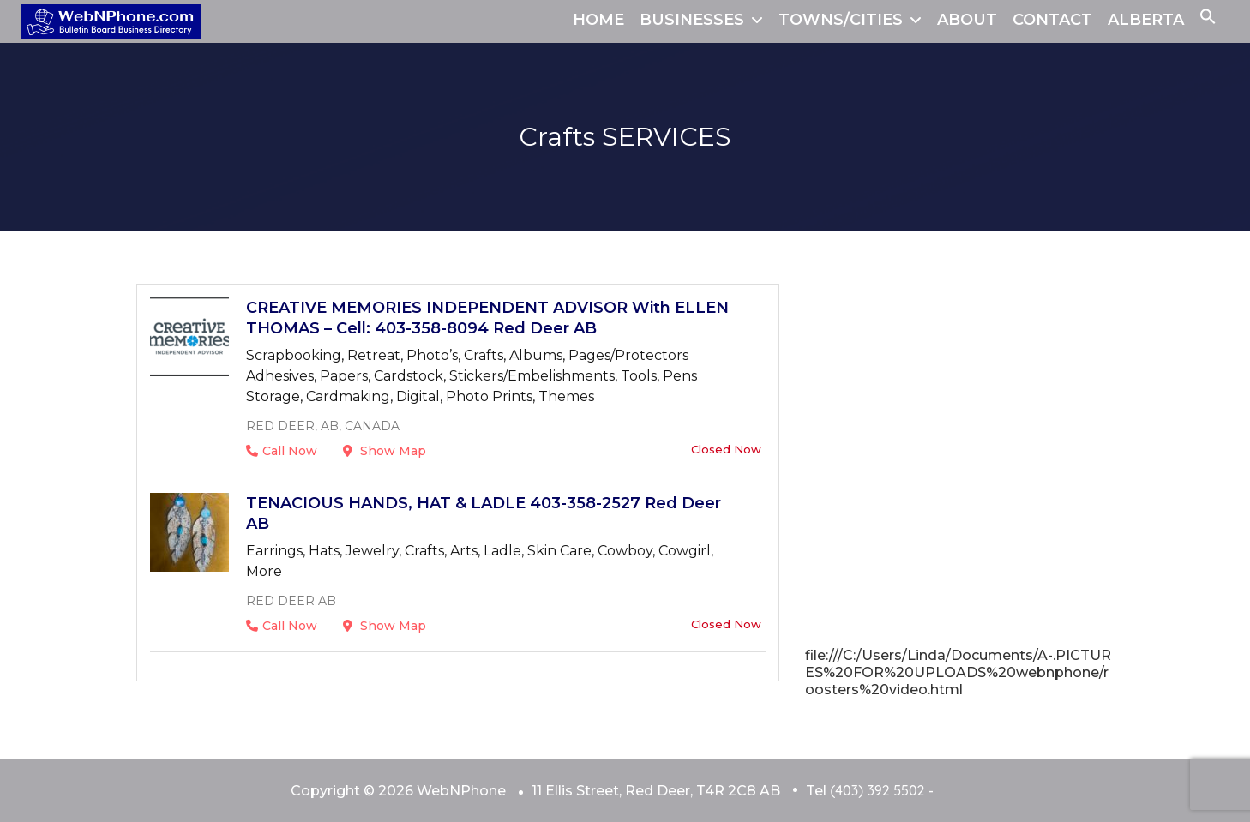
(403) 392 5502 (877, 790)
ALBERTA (1146, 19)
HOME (598, 19)
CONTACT (1052, 19)
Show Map (384, 451)
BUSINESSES (692, 19)
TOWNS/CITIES (840, 19)
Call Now (281, 451)
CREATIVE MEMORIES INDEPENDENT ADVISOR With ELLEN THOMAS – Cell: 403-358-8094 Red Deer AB (487, 318)
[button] (1208, 19)
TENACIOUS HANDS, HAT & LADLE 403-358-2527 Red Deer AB (483, 513)
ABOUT (967, 19)
